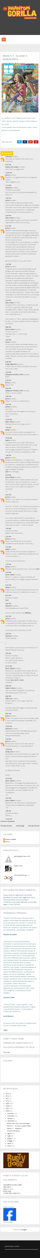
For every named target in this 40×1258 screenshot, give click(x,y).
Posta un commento (8, 821)
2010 (7, 1101)
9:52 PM (8, 165)
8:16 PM (8, 595)
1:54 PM (8, 372)
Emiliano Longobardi (8, 1207)
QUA (7, 472)
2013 (7, 1094)
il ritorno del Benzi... (13, 1131)
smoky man (9, 752)
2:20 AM (8, 340)
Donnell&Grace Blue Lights (12, 1185)
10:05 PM (8, 749)
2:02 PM (8, 616)
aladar (7, 430)
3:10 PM (8, 475)
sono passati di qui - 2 (21, 875)
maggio (10, 1141)
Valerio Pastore (10, 688)
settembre (11, 1121)
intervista (24, 127)
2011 (7, 1098)
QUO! (16, 680)
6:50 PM (8, 388)
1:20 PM (8, 428)
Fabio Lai (8, 698)
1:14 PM (8, 185)
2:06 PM (8, 653)
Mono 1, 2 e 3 (8, 1189)
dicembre (10, 1113)
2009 (7, 1103)
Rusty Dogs (7, 1191)
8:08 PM (8, 327)
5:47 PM (8, 585)
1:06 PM (8, 811)
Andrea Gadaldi (10, 839)
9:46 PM (8, 686)
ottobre (10, 1118)
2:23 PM (8, 572)
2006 (7, 1111)
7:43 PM (8, 404)
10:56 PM (8, 726)
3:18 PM (8, 215)
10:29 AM (8, 438)
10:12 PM (8, 666)
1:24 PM (8, 264)
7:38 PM (8, 396)
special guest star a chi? (22, 856)
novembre (11, 1116)
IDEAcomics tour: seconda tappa (18, 1123)
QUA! (21, 680)
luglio (9, 1136)
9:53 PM (8, 495)
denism (7, 407)
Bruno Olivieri (10, 329)
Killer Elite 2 (7, 1187)
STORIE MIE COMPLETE (11, 1193)
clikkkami (28, 613)
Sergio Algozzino (11, 364)
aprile (9, 1143)
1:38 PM (8, 455)
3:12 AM (8, 547)
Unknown (8, 157)
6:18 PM (8, 380)
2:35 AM (8, 536)
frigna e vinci (18, 866)
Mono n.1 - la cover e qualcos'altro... (19, 1126)
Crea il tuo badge (7, 1222)
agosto (10, 1133)
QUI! (12, 680)
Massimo (8, 188)
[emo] (7, 175)
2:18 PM (8, 739)
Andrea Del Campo (11, 167)
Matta (7, 440)
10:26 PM (8, 419)
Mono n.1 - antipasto (14, 1128)
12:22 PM (8, 819)
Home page (20, 826)
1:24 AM (8, 528)
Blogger (24, 1230)
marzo (9, 1146)
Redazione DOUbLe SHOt (14, 374)
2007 (7, 1108)
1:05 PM (8, 798)
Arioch (7, 200)
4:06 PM (8, 714)
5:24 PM (8, 300)
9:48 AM (8, 362)
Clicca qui (6, 1052)
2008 (7, 1106)
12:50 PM (8, 173)
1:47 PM (8, 564)
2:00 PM (8, 603)
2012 (7, 1096)
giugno (9, 1138)
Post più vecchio (33, 826)
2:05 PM (8, 634)
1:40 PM (8, 198)
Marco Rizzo (9, 218)
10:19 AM (8, 778)
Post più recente (6, 826)
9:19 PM (8, 226)
